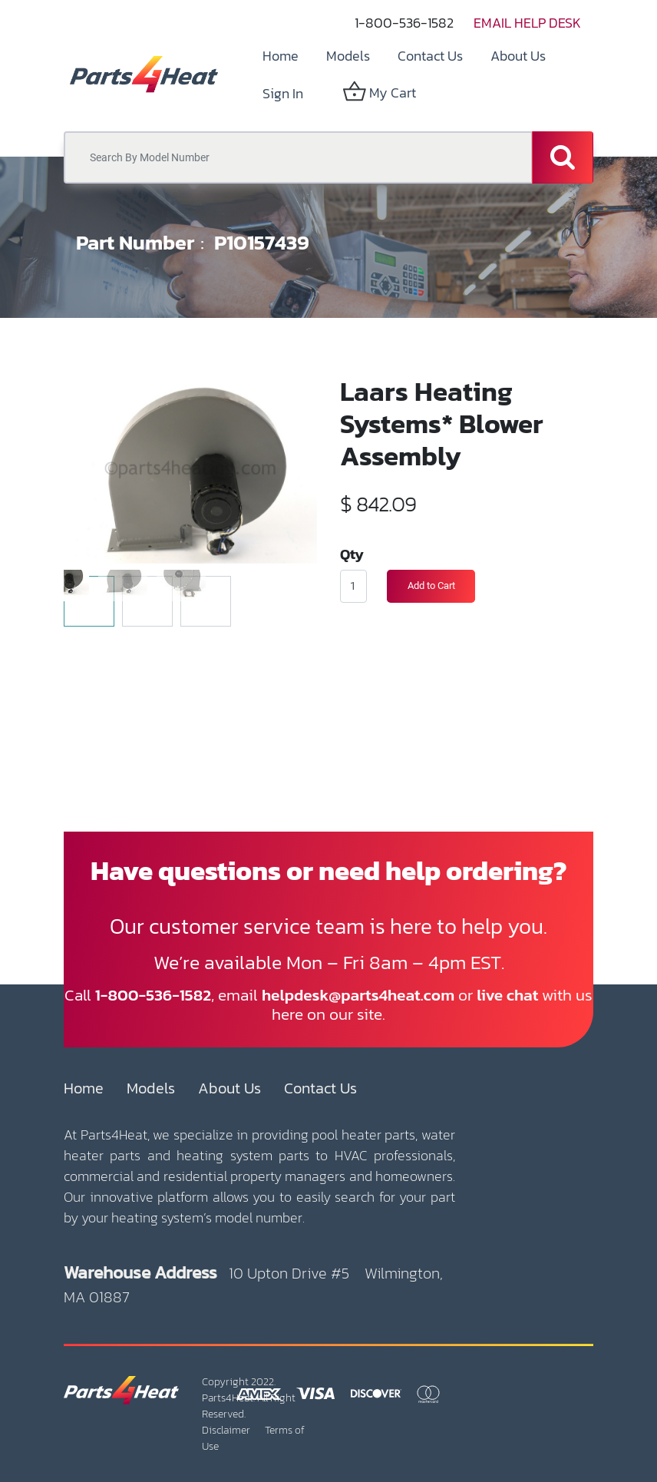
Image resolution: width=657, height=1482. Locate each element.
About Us (229, 1088)
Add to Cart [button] (431, 585)
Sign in (282, 93)
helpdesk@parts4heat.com (358, 995)
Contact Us (320, 1088)
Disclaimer (226, 1430)
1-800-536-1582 (404, 22)
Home (84, 1088)
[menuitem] (280, 55)
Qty (352, 553)
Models (151, 1088)
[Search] (562, 157)
